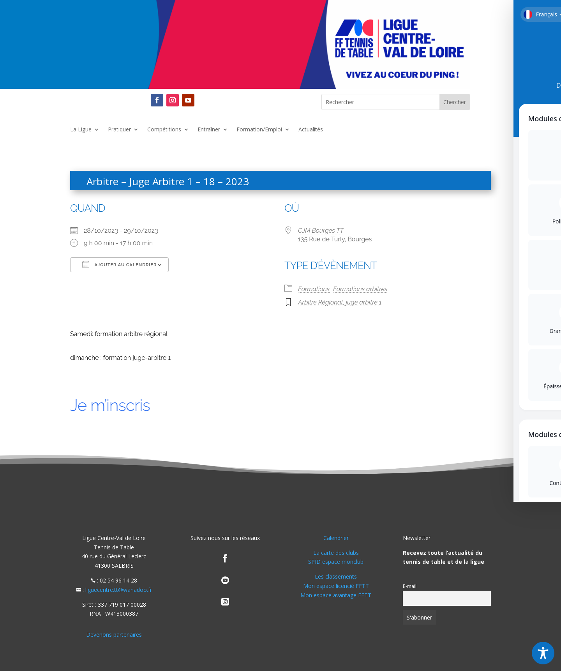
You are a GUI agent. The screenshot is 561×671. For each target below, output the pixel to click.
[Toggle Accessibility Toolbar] (543, 653)
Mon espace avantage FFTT (335, 595)
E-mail (409, 586)
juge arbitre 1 (364, 302)
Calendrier (336, 538)
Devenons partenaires (114, 634)
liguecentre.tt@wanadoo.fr (118, 589)
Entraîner (209, 130)
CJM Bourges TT (321, 230)
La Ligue (81, 130)
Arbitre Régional (320, 302)
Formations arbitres (360, 289)
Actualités (310, 130)
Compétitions (164, 130)
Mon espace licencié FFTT (336, 586)
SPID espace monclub (335, 561)
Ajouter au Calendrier (119, 264)
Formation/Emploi (259, 130)
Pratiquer (119, 130)
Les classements (336, 576)
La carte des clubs (336, 552)
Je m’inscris (110, 405)
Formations (314, 289)
